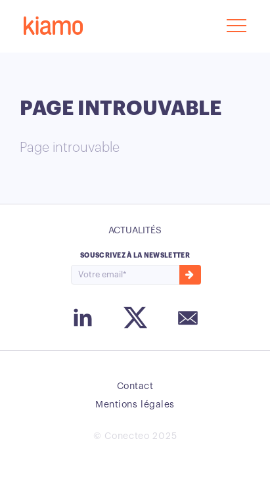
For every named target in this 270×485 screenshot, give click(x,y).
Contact (135, 386)
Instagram (82, 317)
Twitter (135, 317)
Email (188, 319)
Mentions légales (135, 404)
